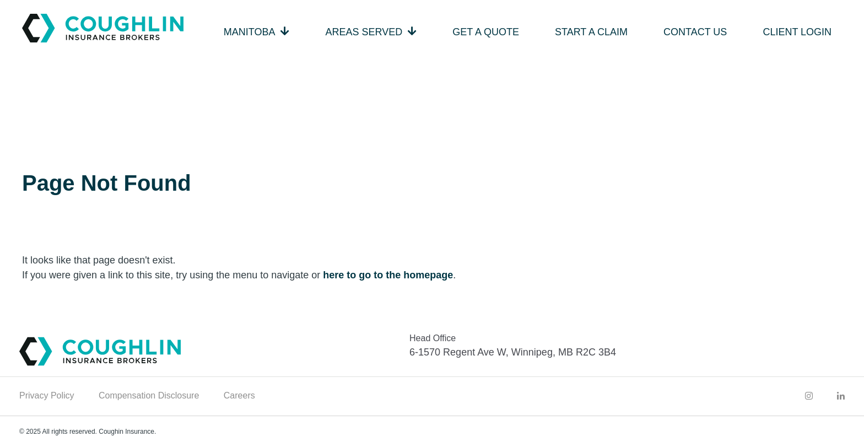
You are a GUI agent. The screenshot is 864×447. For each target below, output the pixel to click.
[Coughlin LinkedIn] (841, 395)
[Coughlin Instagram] (809, 395)
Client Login (797, 31)
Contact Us (695, 31)
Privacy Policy (46, 395)
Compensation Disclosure (149, 395)
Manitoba (250, 31)
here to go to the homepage (388, 275)
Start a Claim (591, 31)
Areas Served (364, 31)
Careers (239, 395)
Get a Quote (485, 31)
